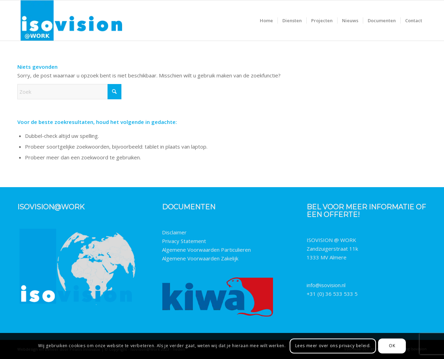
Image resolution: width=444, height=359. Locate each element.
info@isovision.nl (326, 285)
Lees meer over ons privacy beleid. (333, 346)
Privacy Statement (184, 240)
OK (392, 346)
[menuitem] (266, 20)
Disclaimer (174, 232)
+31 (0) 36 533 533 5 (332, 293)
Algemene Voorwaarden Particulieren (206, 249)
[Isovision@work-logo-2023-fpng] (71, 20)
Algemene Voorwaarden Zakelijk (200, 258)
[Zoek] (69, 91)
